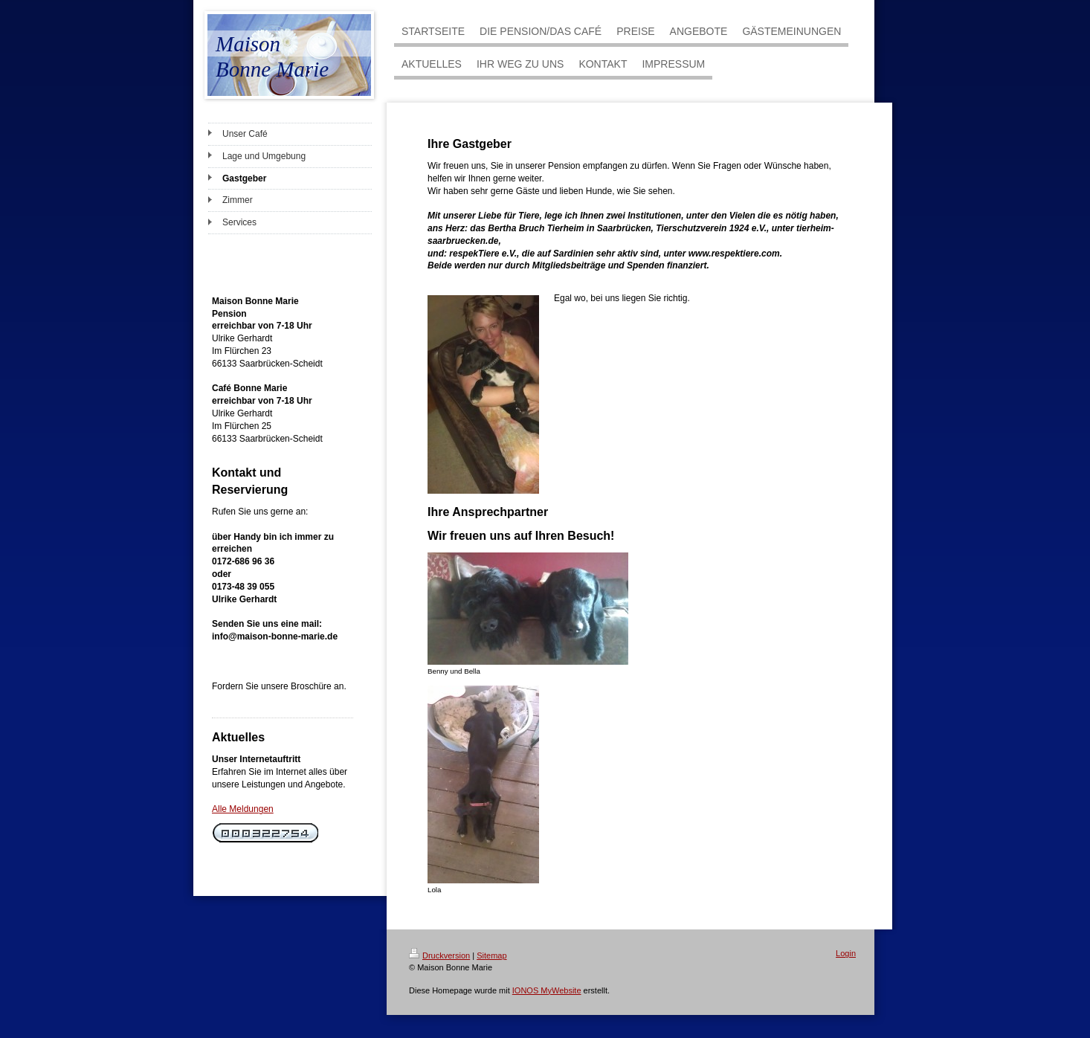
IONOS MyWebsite (546, 990)
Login (846, 953)
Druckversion (439, 955)
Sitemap (491, 955)
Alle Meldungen (243, 809)
